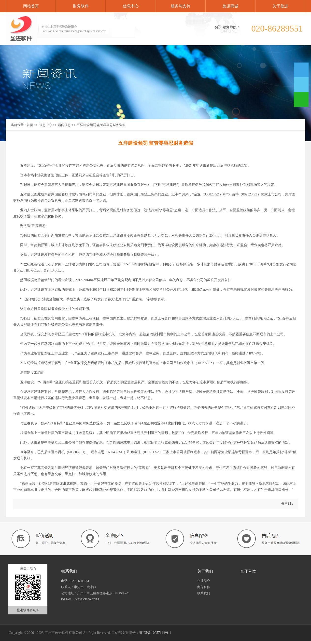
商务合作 (203, 587)
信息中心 (131, 6)
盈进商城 (230, 6)
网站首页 (31, 6)
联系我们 (203, 593)
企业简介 (203, 581)
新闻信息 (64, 125)
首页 (30, 125)
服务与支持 (180, 6)
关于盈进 (280, 6)
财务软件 (81, 6)
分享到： (287, 503)
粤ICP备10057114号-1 (155, 633)
